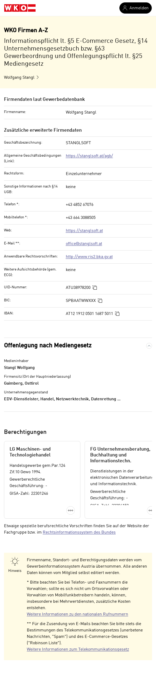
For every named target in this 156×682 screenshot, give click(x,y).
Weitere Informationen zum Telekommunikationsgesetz (78, 649)
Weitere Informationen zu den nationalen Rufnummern (77, 614)
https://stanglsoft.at (84, 231)
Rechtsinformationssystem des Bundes (79, 532)
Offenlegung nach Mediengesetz (48, 346)
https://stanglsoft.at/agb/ (89, 156)
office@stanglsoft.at (84, 244)
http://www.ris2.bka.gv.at (89, 257)
